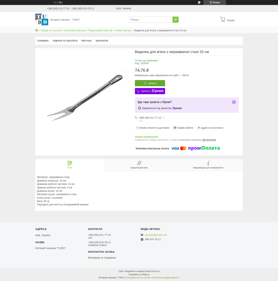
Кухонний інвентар (74, 30)
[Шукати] (176, 20)
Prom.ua (156, 271)
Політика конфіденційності (166, 277)
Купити (152, 83)
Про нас (86, 40)
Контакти (102, 40)
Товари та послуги (50, 30)
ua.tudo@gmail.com (156, 235)
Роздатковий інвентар (100, 30)
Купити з (152, 91)
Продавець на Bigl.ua (139, 274)
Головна (43, 40)
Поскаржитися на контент (138, 277)
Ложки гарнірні (123, 30)
